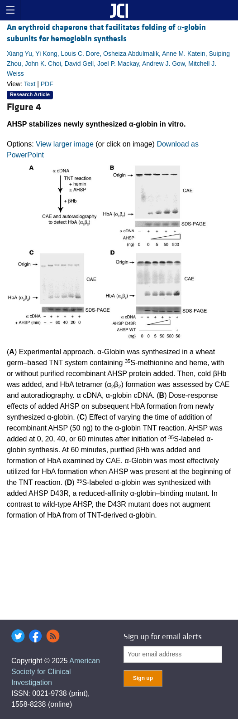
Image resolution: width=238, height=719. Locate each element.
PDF (47, 84)
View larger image (65, 144)
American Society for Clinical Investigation (55, 671)
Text (30, 84)
